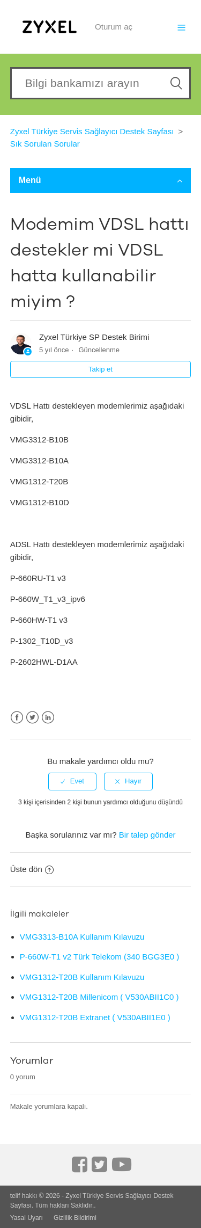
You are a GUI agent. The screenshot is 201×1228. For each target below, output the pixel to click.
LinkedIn (48, 717)
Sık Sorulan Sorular (45, 143)
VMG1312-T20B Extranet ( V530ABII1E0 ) (95, 1017)
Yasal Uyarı (26, 1218)
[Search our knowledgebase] (100, 83)
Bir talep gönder (147, 834)
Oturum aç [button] (113, 26)
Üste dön (32, 869)
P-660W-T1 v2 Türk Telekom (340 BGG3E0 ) (100, 956)
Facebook (17, 717)
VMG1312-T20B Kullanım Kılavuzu (82, 977)
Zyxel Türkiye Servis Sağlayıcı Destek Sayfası (92, 131)
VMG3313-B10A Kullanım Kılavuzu (82, 936)
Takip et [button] (100, 369)
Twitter (32, 717)
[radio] (72, 781)
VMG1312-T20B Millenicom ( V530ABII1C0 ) (99, 996)
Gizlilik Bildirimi (75, 1218)
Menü (101, 180)
